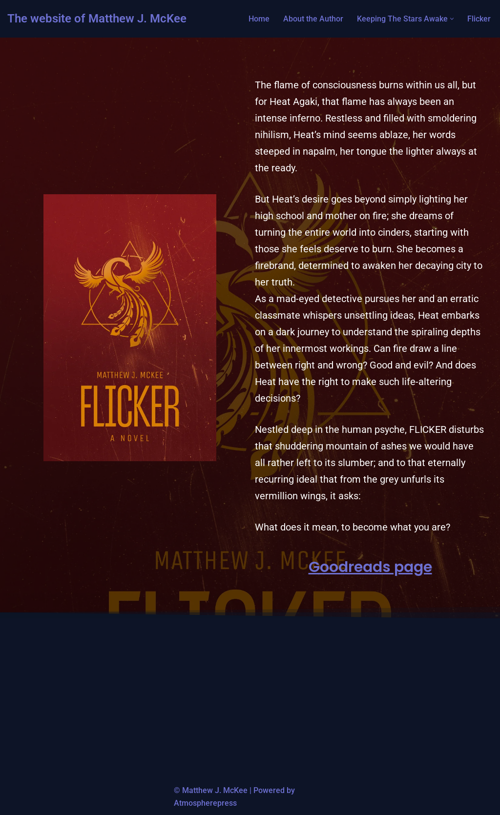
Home (259, 18)
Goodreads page (370, 567)
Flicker (479, 18)
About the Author (313, 18)
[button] (452, 18)
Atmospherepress (205, 803)
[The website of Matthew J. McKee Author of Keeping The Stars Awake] (97, 19)
